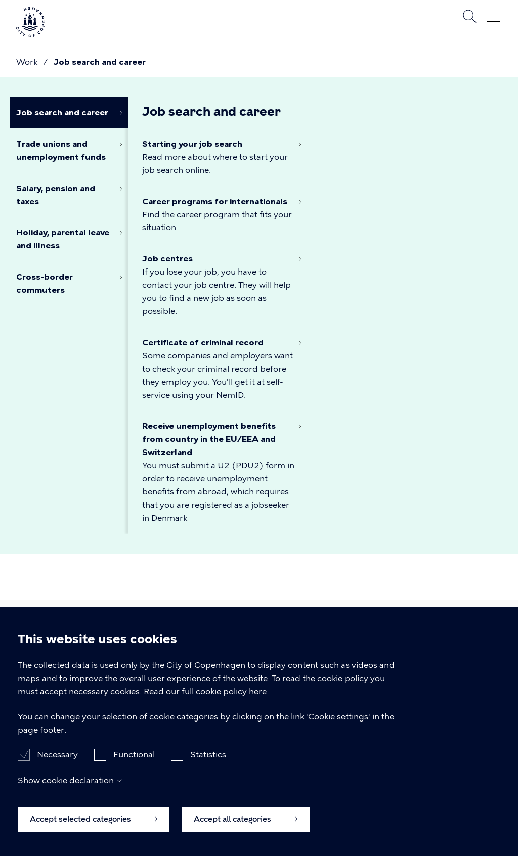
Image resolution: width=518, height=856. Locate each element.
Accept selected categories (93, 832)
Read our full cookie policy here (205, 705)
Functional (134, 769)
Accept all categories (245, 832)
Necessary (57, 769)
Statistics (208, 769)
